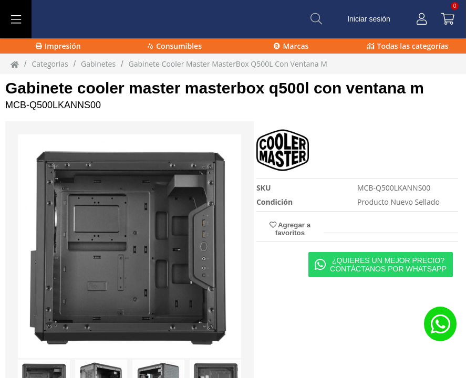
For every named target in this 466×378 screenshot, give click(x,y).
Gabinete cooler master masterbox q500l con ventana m (214, 88)
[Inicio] (15, 64)
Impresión (58, 46)
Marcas (291, 46)
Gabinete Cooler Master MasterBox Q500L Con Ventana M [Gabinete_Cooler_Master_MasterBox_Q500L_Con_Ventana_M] (228, 64)
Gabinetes (98, 64)
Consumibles (175, 46)
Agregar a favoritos (290, 229)
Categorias (50, 64)
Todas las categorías (408, 46)
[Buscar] (316, 19)
